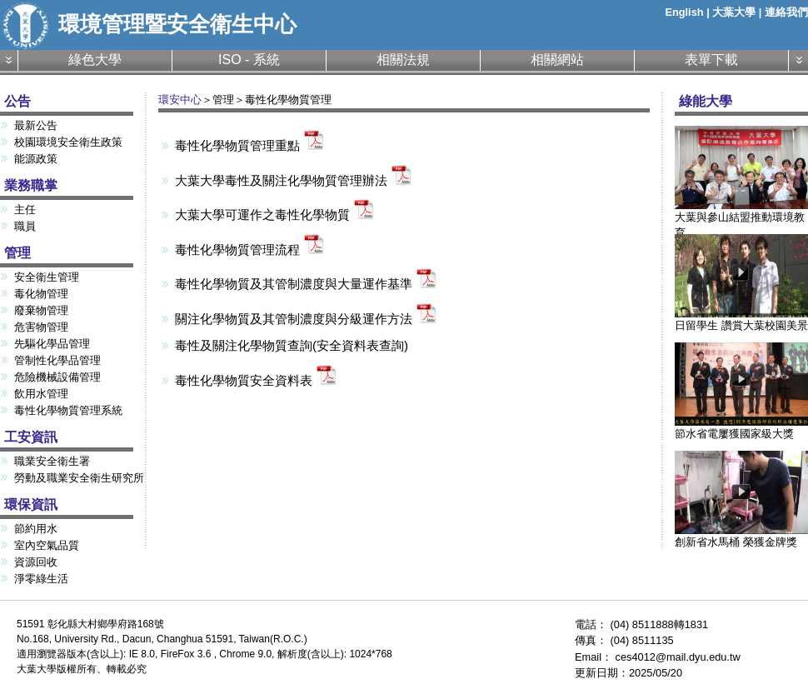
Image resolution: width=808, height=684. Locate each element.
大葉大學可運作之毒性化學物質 (274, 214)
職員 (25, 226)
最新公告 (35, 125)
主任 (25, 209)
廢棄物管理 (41, 310)
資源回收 (35, 562)
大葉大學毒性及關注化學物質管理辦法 (293, 180)
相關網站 (557, 59)
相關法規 (403, 59)
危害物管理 (41, 327)
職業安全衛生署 (52, 461)
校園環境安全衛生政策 (68, 142)
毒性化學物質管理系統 (68, 410)
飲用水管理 (41, 393)
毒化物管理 (41, 293)
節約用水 (35, 528)
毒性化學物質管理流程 (249, 249)
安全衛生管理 (46, 277)
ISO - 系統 (249, 59)
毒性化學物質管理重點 (249, 145)
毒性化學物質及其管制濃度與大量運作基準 (305, 284)
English (684, 12)
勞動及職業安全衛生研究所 (79, 478)
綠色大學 (95, 59)
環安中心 (180, 99)
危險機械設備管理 (57, 377)
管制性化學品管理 (57, 360)
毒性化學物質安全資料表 (256, 380)
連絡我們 (786, 12)
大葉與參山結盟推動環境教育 (741, 219)
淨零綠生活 (41, 578)
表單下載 (711, 59)
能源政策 (35, 158)
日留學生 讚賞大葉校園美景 (741, 319)
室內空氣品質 (46, 545)
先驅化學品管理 (52, 343)
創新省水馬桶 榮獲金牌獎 (741, 536)
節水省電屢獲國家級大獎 (741, 428)
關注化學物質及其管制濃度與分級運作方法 (305, 319)
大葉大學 (734, 12)
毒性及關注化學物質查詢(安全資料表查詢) (291, 345)
